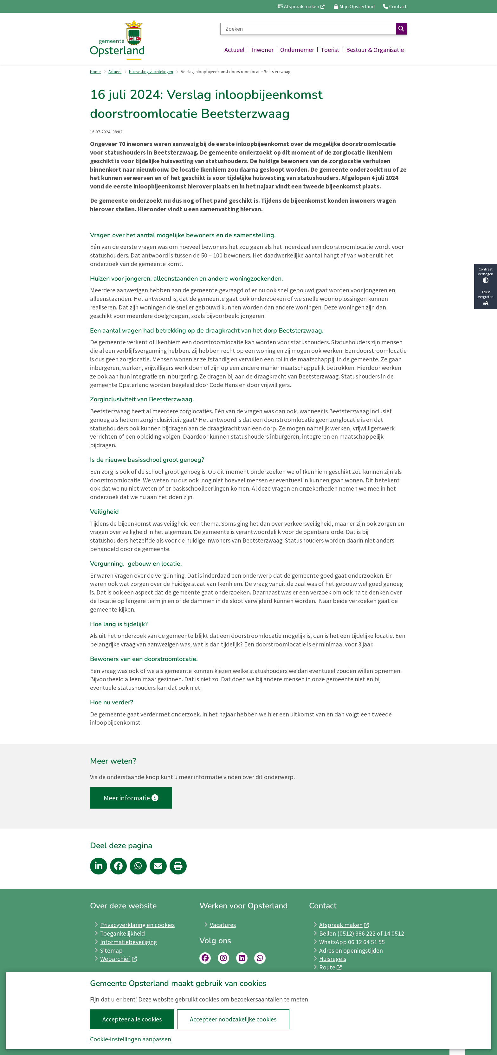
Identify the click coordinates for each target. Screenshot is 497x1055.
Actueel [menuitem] (234, 50)
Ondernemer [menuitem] (297, 50)
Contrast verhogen (485, 275)
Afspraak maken (344, 925)
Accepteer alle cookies (132, 1019)
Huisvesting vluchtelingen (151, 71)
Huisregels (332, 959)
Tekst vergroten (485, 297)
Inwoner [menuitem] (262, 50)
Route (330, 967)
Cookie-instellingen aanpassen (130, 1039)
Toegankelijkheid (122, 933)
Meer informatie (131, 798)
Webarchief (118, 959)
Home (95, 71)
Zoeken (401, 29)
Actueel (114, 71)
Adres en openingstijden (351, 950)
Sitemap (111, 950)
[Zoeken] (308, 29)
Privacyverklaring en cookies (137, 925)
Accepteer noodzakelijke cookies (233, 1019)
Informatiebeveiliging (128, 942)
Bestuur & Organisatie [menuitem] (375, 50)
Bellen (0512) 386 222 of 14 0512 (361, 933)
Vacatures (223, 925)
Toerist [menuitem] (330, 50)
